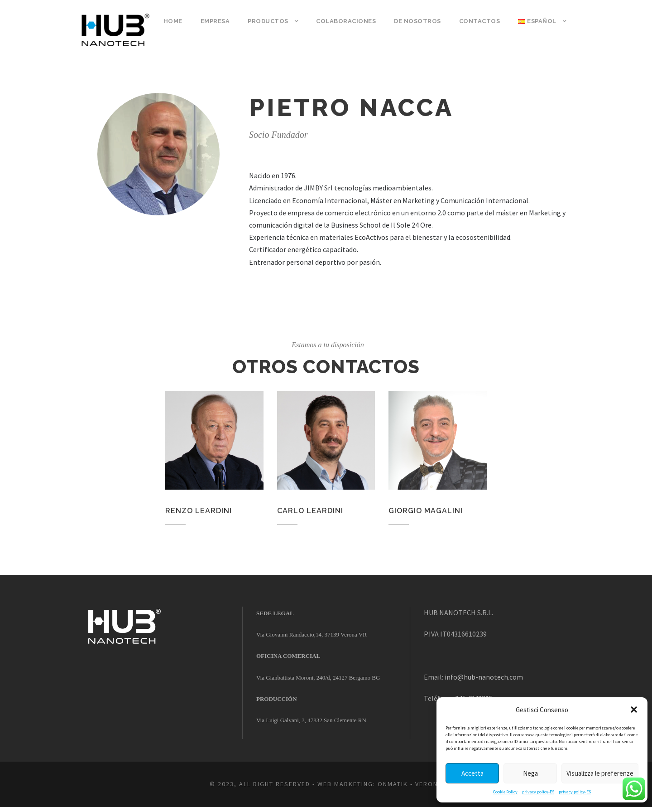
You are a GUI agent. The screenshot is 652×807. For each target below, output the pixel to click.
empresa (215, 21)
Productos (268, 21)
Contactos (479, 21)
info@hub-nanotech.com (484, 676)
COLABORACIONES (346, 21)
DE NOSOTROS (417, 21)
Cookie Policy (505, 792)
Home (172, 21)
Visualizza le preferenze (599, 773)
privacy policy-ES (538, 792)
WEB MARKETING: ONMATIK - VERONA (379, 784)
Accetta (472, 773)
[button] (633, 709)
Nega (530, 773)
